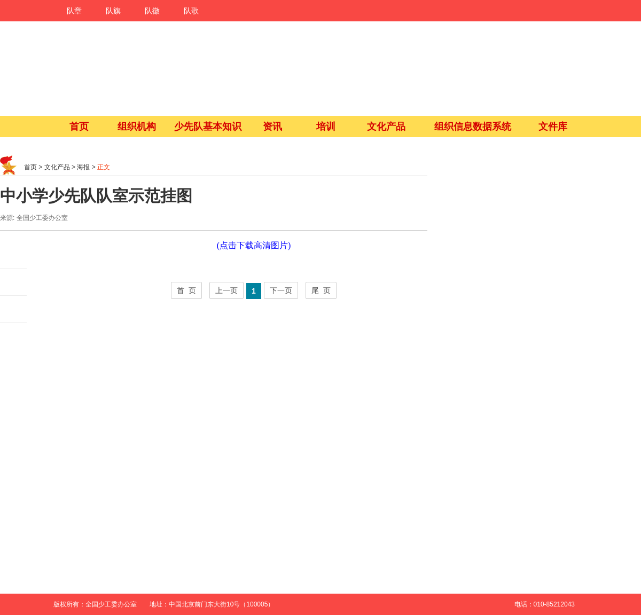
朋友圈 (13, 282)
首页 (79, 126)
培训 (325, 126)
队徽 (152, 10)
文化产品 (386, 126)
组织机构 (137, 126)
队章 (74, 10)
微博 (13, 255)
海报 (83, 167)
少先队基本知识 (207, 126)
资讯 (272, 126)
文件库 (552, 126)
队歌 (191, 10)
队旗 (113, 10)
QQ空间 (13, 309)
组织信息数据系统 (472, 126)
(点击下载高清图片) (254, 245)
